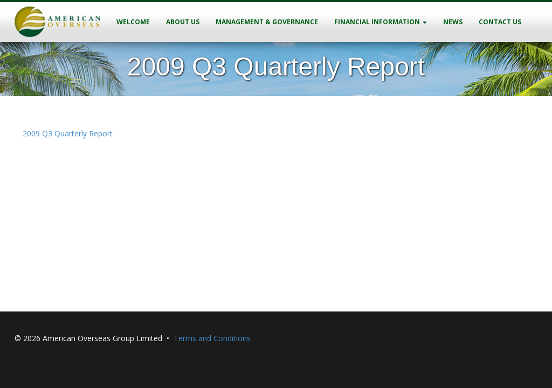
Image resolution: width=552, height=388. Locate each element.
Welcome (133, 21)
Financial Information (380, 21)
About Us (182, 21)
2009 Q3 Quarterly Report (68, 133)
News (453, 21)
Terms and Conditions (212, 338)
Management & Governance (267, 21)
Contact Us (500, 21)
